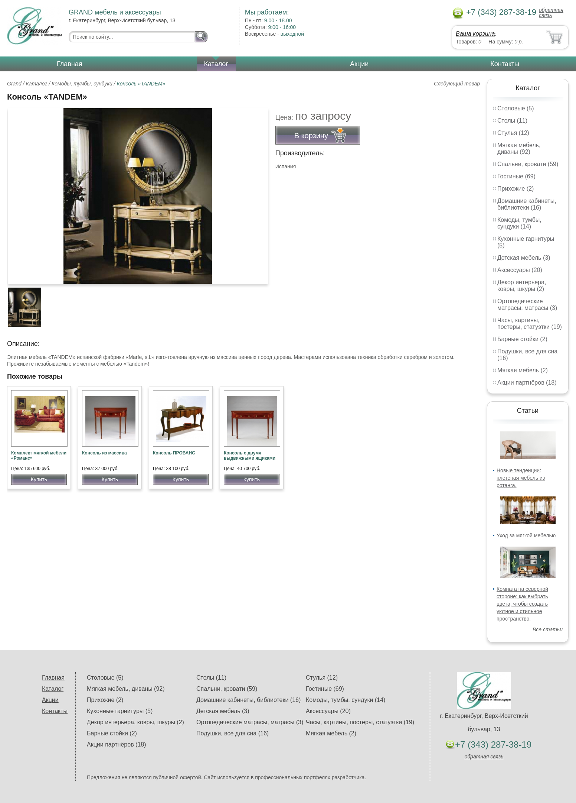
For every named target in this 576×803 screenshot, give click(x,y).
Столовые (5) (515, 108)
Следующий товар (457, 84)
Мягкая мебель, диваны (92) (518, 148)
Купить (39, 479)
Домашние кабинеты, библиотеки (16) (526, 204)
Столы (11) (512, 120)
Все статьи (548, 629)
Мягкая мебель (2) (522, 370)
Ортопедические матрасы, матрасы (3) (527, 304)
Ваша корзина (475, 33)
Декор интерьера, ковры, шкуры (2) (521, 285)
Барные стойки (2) (522, 339)
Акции (359, 64)
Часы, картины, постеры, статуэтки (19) (529, 323)
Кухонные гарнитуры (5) (120, 711)
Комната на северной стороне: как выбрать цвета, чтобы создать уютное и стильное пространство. (522, 604)
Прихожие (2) (515, 188)
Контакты (504, 64)
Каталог (216, 64)
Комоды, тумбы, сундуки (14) (519, 223)
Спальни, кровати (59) (527, 164)
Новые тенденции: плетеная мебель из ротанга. (521, 477)
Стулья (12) (513, 133)
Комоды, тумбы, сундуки (82, 84)
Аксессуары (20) (519, 270)
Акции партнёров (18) (527, 382)
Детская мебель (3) (523, 258)
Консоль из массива (104, 453)
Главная (69, 64)
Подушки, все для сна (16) (232, 733)
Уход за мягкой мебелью (526, 535)
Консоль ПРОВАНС (174, 453)
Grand (14, 84)
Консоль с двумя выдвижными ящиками (249, 455)
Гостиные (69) (516, 176)
